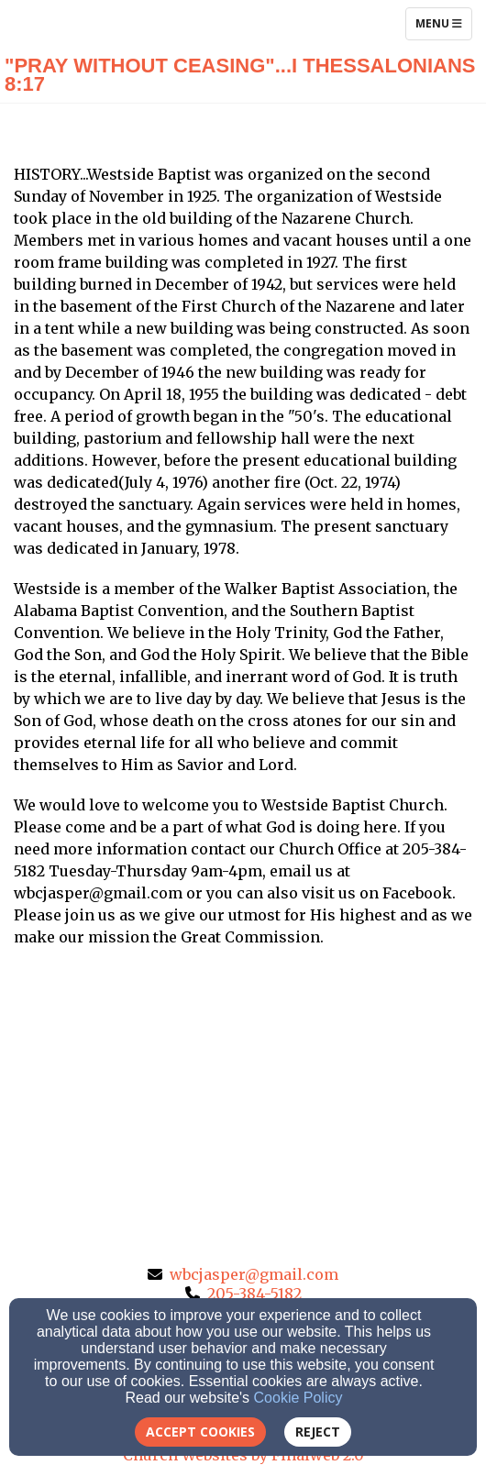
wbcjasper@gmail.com (254, 1274)
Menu (443, 23)
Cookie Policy (298, 1397)
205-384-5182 (254, 1293)
